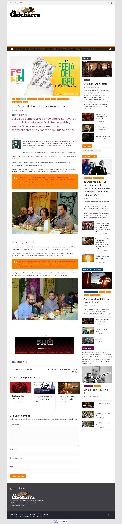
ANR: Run (98, 339)
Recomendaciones (16, 102)
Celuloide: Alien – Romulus (19, 397)
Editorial (26, 110)
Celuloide (53, 49)
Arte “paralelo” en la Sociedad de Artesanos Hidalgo (64, 370)
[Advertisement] (61, 33)
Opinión (87, 295)
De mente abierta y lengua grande (71, 49)
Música (47, 99)
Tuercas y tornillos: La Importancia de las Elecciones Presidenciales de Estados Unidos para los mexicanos (97, 188)
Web (11, 467)
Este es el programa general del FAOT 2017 (44, 399)
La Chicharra (97, 386)
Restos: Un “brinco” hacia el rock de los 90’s (103, 320)
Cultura (23, 99)
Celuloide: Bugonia (101, 127)
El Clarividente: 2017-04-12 (102, 414)
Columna (102, 291)
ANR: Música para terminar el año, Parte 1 (67, 399)
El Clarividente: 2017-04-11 (102, 424)
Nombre (13, 449)
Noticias (53, 99)
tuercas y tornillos (40, 49)
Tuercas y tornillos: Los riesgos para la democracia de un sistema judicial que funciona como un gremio (102, 243)
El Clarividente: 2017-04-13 (102, 404)
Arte (13, 99)
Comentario (14, 425)
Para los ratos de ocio (63, 99)
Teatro (25, 102)
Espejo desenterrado (22, 49)
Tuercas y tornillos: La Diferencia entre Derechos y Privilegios (102, 258)
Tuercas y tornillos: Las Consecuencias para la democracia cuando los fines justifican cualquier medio (102, 227)
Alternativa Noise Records (91, 291)
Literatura (40, 99)
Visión (99, 49)
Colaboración (88, 178)
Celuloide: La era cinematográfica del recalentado (101, 116)
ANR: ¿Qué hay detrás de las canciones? (96, 300)
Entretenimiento (31, 99)
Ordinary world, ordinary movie (22, 369)
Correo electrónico (17, 458)
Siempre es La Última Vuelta (101, 330)
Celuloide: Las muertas (95, 83)
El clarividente (88, 386)
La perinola (90, 49)
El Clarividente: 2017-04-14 (96, 391)
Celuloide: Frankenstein (102, 136)
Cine (18, 99)
